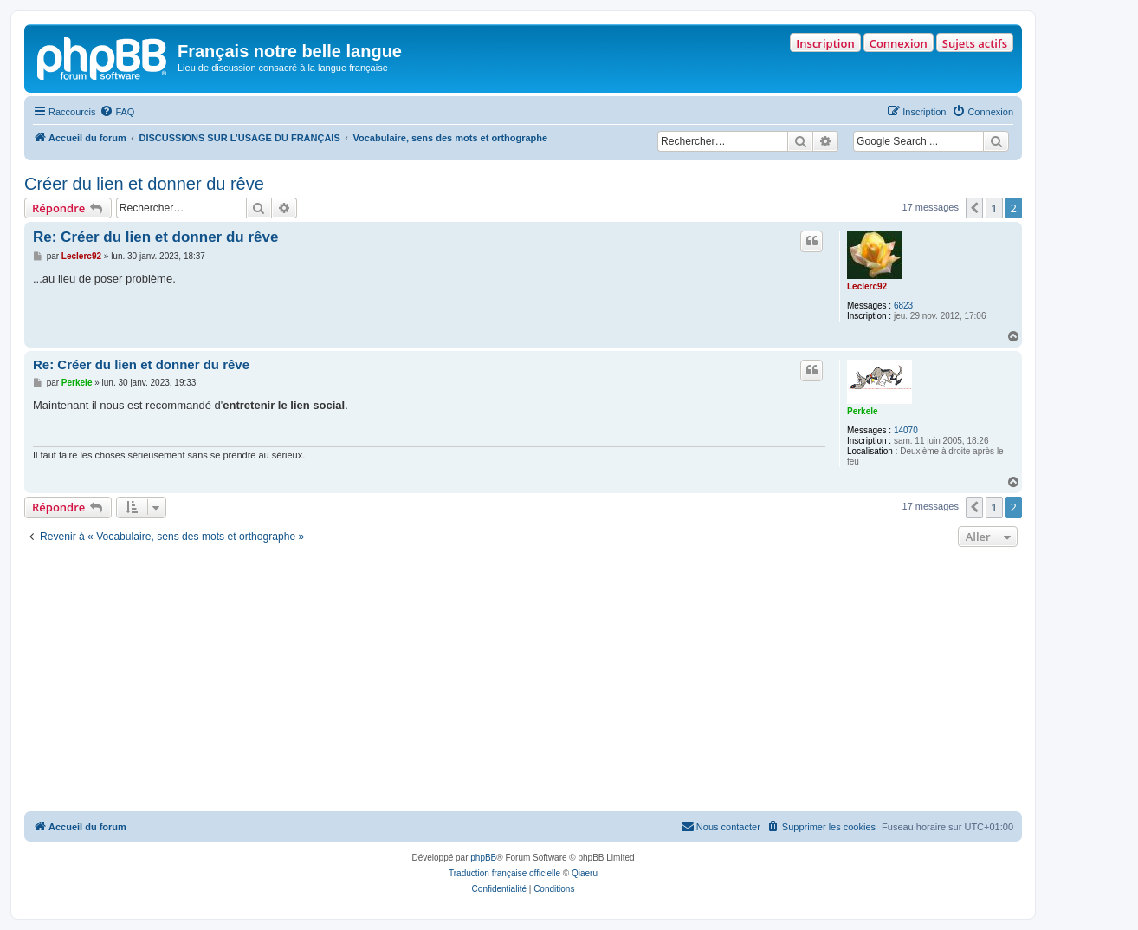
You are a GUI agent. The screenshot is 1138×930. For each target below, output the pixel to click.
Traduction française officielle (504, 873)
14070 (906, 430)
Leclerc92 (867, 286)
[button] (974, 208)
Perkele (862, 411)
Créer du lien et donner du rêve (144, 183)
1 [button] (994, 208)
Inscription (825, 43)
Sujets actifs (974, 43)
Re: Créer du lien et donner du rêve (155, 237)
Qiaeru (585, 873)
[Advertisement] (523, 681)
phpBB (483, 857)
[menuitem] (117, 111)
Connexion (899, 43)
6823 (903, 305)
